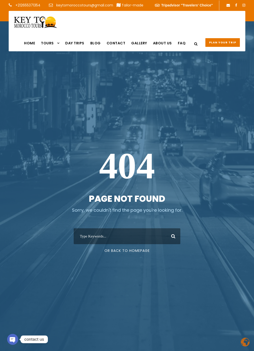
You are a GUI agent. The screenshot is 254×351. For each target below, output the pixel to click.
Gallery (139, 43)
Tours (47, 43)
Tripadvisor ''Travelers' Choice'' (184, 5)
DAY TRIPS (74, 43)
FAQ (182, 43)
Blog (95, 43)
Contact (116, 43)
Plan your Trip (222, 42)
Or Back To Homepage (127, 250)
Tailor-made (132, 5)
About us (162, 43)
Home (29, 43)
